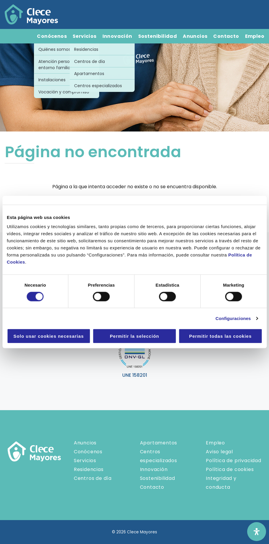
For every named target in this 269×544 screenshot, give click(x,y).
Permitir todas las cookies (220, 336)
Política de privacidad (233, 460)
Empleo (254, 36)
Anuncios (195, 36)
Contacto (226, 36)
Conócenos (52, 36)
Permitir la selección (134, 336)
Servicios (85, 36)
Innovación (117, 36)
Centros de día (93, 478)
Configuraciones (233, 318)
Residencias (89, 469)
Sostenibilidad (157, 36)
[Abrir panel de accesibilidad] (256, 531)
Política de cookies (230, 469)
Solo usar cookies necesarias (49, 336)
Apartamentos (158, 442)
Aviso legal (219, 451)
